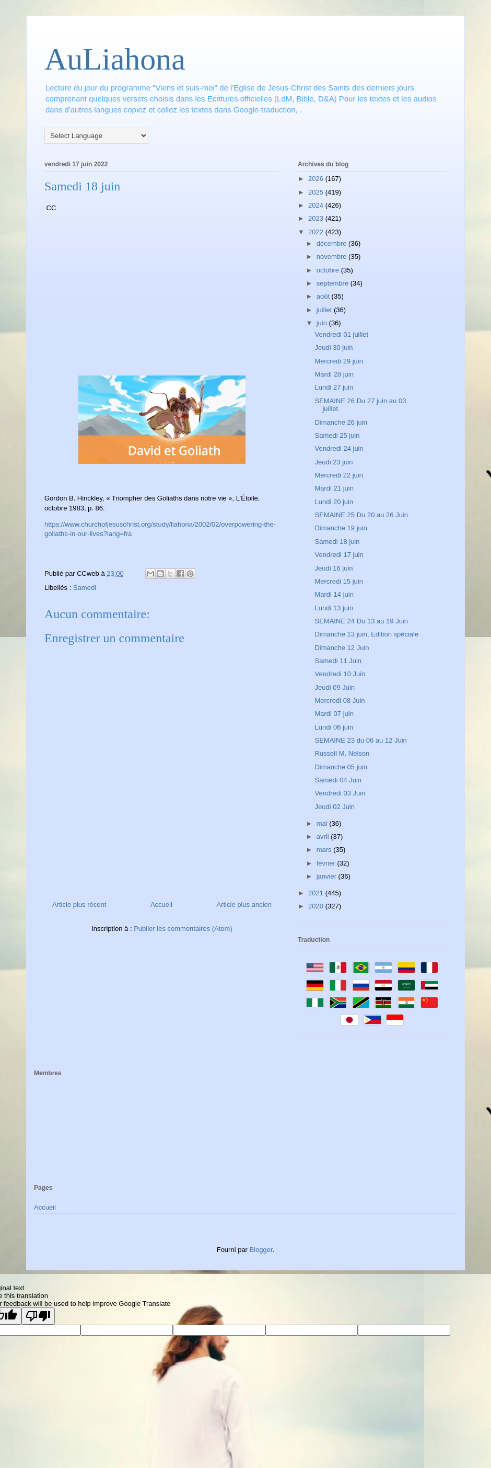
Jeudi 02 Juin (334, 807)
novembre (332, 256)
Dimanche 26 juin (340, 422)
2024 (316, 205)
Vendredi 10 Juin (339, 674)
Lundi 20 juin (333, 502)
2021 (316, 893)
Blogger (261, 1250)
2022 (316, 232)
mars (325, 850)
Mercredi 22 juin (338, 475)
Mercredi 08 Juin (339, 700)
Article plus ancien (244, 904)
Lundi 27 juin (333, 387)
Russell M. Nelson (341, 753)
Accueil (161, 904)
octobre (329, 270)
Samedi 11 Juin (337, 661)
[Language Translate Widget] (96, 136)
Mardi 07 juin (333, 714)
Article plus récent (79, 904)
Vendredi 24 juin (338, 448)
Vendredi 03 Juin (339, 793)
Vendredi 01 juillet (341, 334)
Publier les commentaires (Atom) (183, 928)
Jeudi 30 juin (333, 347)
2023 (316, 218)
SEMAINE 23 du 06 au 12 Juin (360, 740)
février (327, 863)
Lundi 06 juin (333, 727)
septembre (333, 283)
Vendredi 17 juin (338, 555)
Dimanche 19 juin (340, 528)
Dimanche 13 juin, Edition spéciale (366, 634)
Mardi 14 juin (333, 594)
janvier (327, 876)
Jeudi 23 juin (333, 462)
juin (323, 323)
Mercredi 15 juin (338, 581)
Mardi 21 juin (333, 488)
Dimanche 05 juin (340, 767)
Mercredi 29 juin (338, 361)
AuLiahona (114, 59)
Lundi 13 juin (333, 608)
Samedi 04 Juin (337, 780)
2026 (316, 179)
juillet (325, 310)
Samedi (84, 587)
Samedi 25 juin (336, 435)
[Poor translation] (38, 1316)
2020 (316, 906)
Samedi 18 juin (336, 541)
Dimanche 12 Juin (341, 648)
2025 (316, 192)
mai (323, 823)
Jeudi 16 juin (333, 568)
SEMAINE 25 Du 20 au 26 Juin (361, 515)
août (324, 296)
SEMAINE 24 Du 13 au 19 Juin (361, 621)
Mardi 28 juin (333, 374)
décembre (332, 243)
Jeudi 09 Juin (334, 687)
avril (324, 836)
